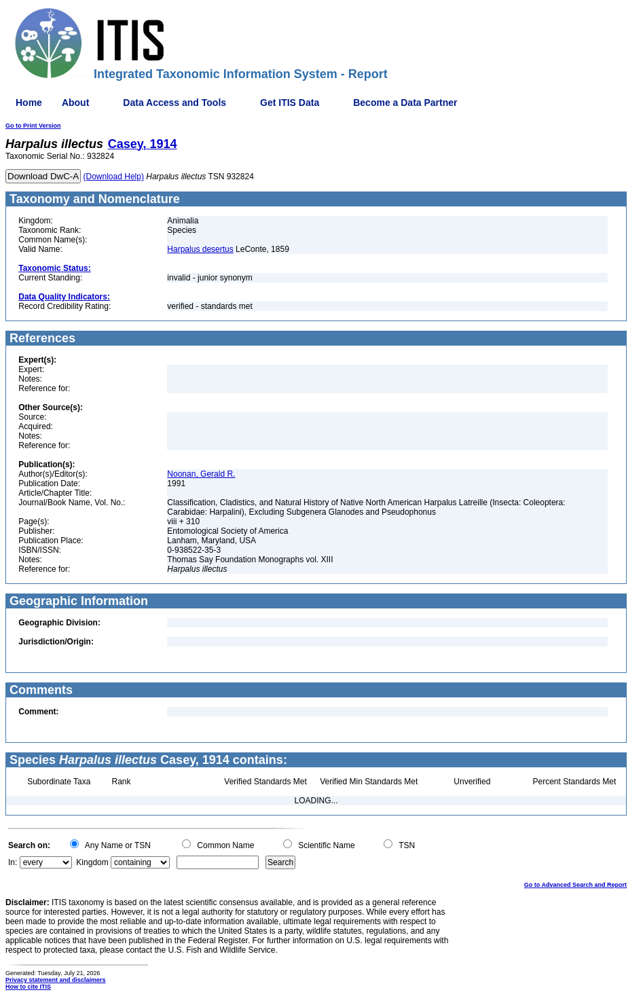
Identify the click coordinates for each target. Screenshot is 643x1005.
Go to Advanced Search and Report (575, 884)
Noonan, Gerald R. (201, 474)
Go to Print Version (33, 125)
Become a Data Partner (405, 102)
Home (29, 102)
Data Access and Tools (174, 102)
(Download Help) (114, 176)
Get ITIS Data (289, 102)
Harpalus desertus (200, 249)
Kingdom (92, 862)
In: (12, 862)
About (75, 102)
